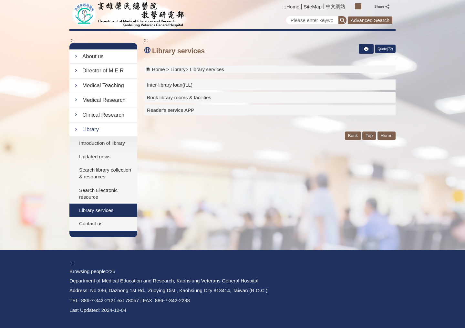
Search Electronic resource (98, 193)
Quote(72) (385, 49)
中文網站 (335, 6)
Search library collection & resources (105, 173)
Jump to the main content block (3, 3)
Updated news (94, 156)
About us (93, 56)
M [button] (358, 6)
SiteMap (313, 6)
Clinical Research (103, 115)
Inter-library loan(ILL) (169, 85)
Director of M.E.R (103, 71)
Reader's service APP (170, 110)
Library (90, 129)
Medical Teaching (103, 85)
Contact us (91, 223)
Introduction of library (102, 143)
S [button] (351, 6)
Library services (96, 210)
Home (293, 6)
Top (369, 135)
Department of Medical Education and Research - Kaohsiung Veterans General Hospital (128, 14)
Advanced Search (370, 20)
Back (353, 135)
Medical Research (104, 100)
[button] (342, 20)
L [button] (365, 6)
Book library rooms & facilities (179, 97)
